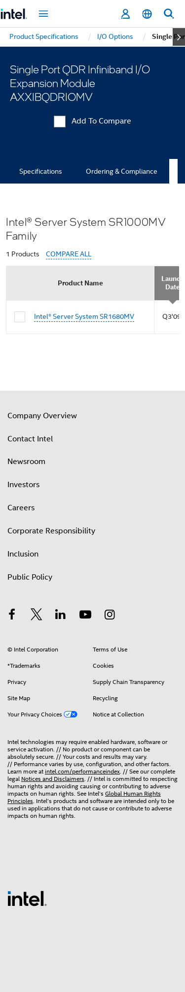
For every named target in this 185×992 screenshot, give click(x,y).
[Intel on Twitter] (36, 616)
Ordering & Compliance (121, 171)
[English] (147, 14)
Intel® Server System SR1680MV (84, 316)
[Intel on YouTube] (85, 616)
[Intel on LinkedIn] (60, 616)
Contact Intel (30, 439)
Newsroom (26, 461)
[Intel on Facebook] (11, 616)
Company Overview (42, 416)
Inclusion (22, 554)
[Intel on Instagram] (109, 616)
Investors (23, 485)
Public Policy (29, 577)
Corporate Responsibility (51, 531)
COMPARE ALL (68, 254)
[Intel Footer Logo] (27, 898)
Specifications (40, 171)
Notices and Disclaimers (52, 778)
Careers (21, 508)
